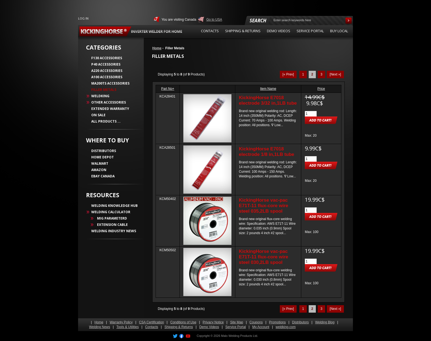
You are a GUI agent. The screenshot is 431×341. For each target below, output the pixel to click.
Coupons (256, 322)
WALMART (99, 163)
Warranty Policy (121, 322)
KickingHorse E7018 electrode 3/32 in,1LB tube (268, 100)
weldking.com (286, 327)
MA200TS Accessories (110, 83)
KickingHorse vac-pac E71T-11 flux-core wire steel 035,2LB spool (263, 205)
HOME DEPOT (102, 157)
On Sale (98, 115)
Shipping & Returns (178, 327)
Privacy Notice (213, 322)
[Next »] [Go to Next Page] (335, 74)
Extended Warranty (110, 108)
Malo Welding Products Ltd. (239, 335)
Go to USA (214, 19)
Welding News (99, 327)
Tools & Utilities (127, 327)
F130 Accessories (106, 58)
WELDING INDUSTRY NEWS (113, 231)
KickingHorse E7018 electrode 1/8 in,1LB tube (266, 151)
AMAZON (98, 169)
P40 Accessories (105, 64)
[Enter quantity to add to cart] (311, 114)
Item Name (268, 89)
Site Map (236, 322)
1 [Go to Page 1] (303, 74)
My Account (260, 327)
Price (321, 89)
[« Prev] (288, 74)
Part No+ (167, 89)
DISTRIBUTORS (103, 150)
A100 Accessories (106, 77)
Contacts (151, 327)
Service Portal (235, 327)
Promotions (277, 322)
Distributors (300, 322)
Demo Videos (209, 327)
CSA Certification (151, 322)
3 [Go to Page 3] (321, 74)
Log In (83, 18)
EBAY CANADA (103, 176)
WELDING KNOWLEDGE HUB (114, 205)
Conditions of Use (183, 322)
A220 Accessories (106, 70)
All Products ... (106, 121)
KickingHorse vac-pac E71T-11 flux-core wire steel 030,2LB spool (263, 257)
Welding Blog (325, 322)
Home (156, 48)
